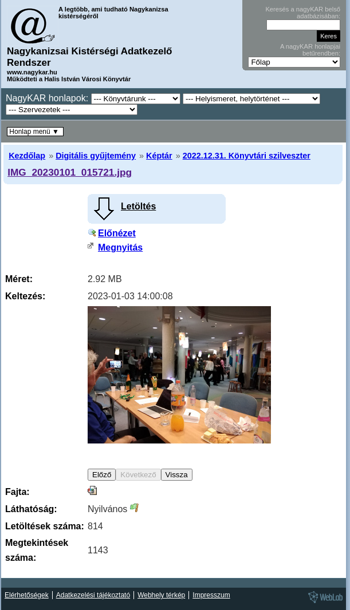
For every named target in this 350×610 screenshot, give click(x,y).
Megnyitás (120, 247)
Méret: (19, 279)
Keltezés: (25, 296)
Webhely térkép (161, 595)
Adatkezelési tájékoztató (93, 595)
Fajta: (17, 492)
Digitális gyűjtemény (96, 155)
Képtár (159, 155)
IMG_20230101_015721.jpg (69, 172)
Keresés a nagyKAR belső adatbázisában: (302, 12)
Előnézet (117, 233)
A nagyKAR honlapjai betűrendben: (310, 50)
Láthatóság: (31, 509)
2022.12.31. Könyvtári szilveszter (246, 155)
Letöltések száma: (44, 526)
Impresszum (211, 595)
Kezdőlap (27, 155)
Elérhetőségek (27, 595)
